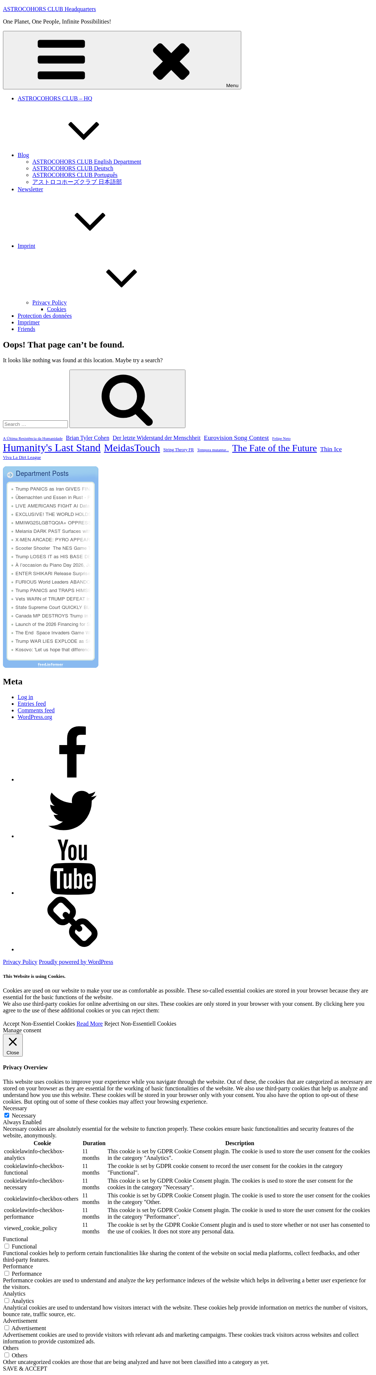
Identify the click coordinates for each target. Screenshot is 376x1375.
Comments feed (36, 710)
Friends (26, 329)
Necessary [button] (15, 1108)
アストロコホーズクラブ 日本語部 (77, 182)
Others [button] (11, 1348)
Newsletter (30, 189)
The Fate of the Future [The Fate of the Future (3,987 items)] (274, 448)
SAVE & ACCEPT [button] (25, 1368)
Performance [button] (18, 1266)
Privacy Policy (104, 302)
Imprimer (29, 322)
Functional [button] (15, 1239)
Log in (25, 697)
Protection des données (45, 316)
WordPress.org (35, 717)
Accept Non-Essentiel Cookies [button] (39, 1023)
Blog (78, 155)
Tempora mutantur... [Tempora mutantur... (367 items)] (213, 450)
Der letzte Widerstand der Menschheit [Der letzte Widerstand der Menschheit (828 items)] (156, 438)
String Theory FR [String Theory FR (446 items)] (178, 449)
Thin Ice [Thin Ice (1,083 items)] (331, 449)
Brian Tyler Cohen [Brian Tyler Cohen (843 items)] (87, 438)
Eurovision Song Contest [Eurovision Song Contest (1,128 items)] (236, 437)
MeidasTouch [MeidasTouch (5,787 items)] (132, 447)
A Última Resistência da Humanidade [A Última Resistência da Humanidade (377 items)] (33, 438)
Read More (89, 1023)
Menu (122, 60)
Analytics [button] (14, 1293)
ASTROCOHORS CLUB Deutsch (72, 168)
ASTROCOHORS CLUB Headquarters (49, 9)
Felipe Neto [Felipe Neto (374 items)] (281, 439)
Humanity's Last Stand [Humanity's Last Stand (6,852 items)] (52, 447)
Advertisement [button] (20, 1321)
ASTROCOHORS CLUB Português (75, 175)
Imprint (81, 246)
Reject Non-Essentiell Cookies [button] (140, 1023)
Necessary (24, 1115)
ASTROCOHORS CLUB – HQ (55, 98)
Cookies (56, 309)
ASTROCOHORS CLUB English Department (86, 161)
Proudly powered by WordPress (76, 962)
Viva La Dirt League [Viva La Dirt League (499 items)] (22, 457)
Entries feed (32, 704)
